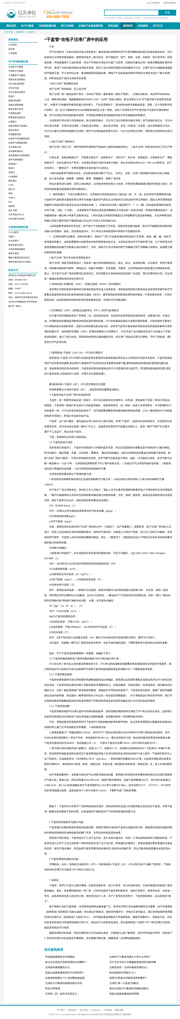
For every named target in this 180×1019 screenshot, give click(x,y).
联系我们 (72, 1010)
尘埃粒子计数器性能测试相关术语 (63, 983)
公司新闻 (12, 53)
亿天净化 (21, 13)
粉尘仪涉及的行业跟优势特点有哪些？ (66, 962)
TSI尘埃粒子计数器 (113, 18)
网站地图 (119, 1010)
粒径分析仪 (13, 130)
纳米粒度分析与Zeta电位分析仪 (21, 262)
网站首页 (11, 25)
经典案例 (143, 25)
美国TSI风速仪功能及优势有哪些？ (128, 978)
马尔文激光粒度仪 (16, 92)
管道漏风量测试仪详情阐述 (60, 957)
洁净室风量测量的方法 (57, 967)
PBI (10, 202)
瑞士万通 (12, 210)
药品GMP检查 (52, 988)
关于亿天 (158, 25)
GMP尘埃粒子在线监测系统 (155, 18)
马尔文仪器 (13, 88)
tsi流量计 (12, 121)
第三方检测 (67, 25)
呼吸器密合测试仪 (16, 117)
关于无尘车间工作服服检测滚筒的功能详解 (132, 962)
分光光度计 (13, 240)
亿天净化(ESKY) (16, 214)
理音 (10, 193)
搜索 (167, 12)
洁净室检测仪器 (47, 25)
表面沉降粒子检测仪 (17, 126)
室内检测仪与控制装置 (19, 155)
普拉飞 (11, 189)
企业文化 (96, 1010)
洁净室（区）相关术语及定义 (61, 993)
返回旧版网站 (169, 3)
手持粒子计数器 (15, 71)
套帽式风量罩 (14, 100)
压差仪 (11, 172)
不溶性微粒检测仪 (16, 249)
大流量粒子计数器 (16, 75)
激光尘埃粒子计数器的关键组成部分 (129, 988)
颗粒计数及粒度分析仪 (19, 257)
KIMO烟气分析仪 (16, 219)
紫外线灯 (12, 181)
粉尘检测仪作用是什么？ (122, 972)
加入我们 (84, 1010)
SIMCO (11, 197)
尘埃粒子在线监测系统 (90, 25)
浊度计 (11, 236)
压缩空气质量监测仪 (17, 143)
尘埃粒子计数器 (15, 67)
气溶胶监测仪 (14, 113)
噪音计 (11, 168)
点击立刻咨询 (153, 3)
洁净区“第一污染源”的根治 (124, 983)
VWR (10, 185)
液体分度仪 (13, 253)
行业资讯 (12, 45)
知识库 (31, 32)
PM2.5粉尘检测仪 (16, 83)
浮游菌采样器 (14, 134)
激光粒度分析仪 (15, 109)
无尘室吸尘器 (14, 147)
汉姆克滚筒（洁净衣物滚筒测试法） (129, 967)
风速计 (11, 96)
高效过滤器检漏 (15, 105)
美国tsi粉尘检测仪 (16, 79)
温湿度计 (12, 164)
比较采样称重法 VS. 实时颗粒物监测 (65, 978)
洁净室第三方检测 (132, 18)
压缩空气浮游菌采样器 (19, 138)
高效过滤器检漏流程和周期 (124, 993)
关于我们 (61, 1010)
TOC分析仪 (13, 232)
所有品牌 (113, 25)
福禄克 (11, 206)
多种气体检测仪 (15, 159)
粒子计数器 (27, 25)
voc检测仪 (13, 176)
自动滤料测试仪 (15, 151)
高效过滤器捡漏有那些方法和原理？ (65, 972)
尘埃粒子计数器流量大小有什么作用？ (130, 957)
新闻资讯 (128, 25)
